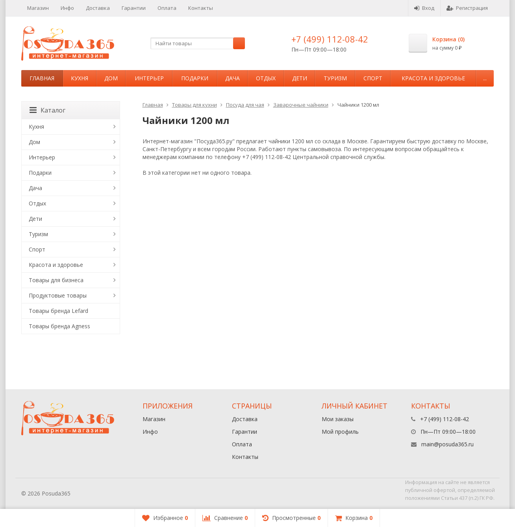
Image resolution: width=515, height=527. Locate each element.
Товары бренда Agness (59, 326)
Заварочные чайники (300, 104)
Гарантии (134, 7)
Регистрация (467, 7)
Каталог (47, 110)
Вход (424, 7)
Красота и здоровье (433, 78)
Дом (111, 78)
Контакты (200, 7)
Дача (232, 78)
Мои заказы (338, 419)
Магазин (38, 7)
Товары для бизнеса (56, 280)
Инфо (67, 7)
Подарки (194, 78)
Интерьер (149, 78)
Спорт (372, 78)
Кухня (79, 78)
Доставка (98, 7)
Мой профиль (340, 431)
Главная (42, 78)
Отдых (266, 78)
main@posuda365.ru (447, 444)
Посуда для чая (245, 104)
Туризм (335, 78)
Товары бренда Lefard (58, 310)
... (485, 78)
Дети (299, 78)
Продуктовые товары (58, 295)
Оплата (166, 7)
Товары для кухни (194, 104)
